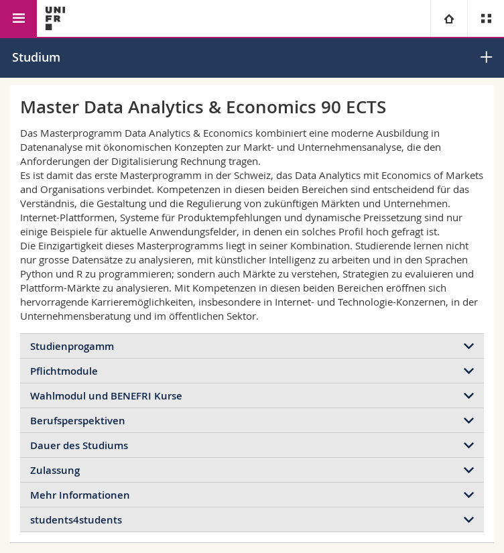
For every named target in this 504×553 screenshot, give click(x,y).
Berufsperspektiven (77, 421)
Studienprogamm (72, 346)
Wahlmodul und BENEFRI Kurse (106, 396)
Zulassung (55, 470)
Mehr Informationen (80, 495)
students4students (76, 520)
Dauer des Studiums (79, 445)
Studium (36, 57)
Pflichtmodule (64, 371)
